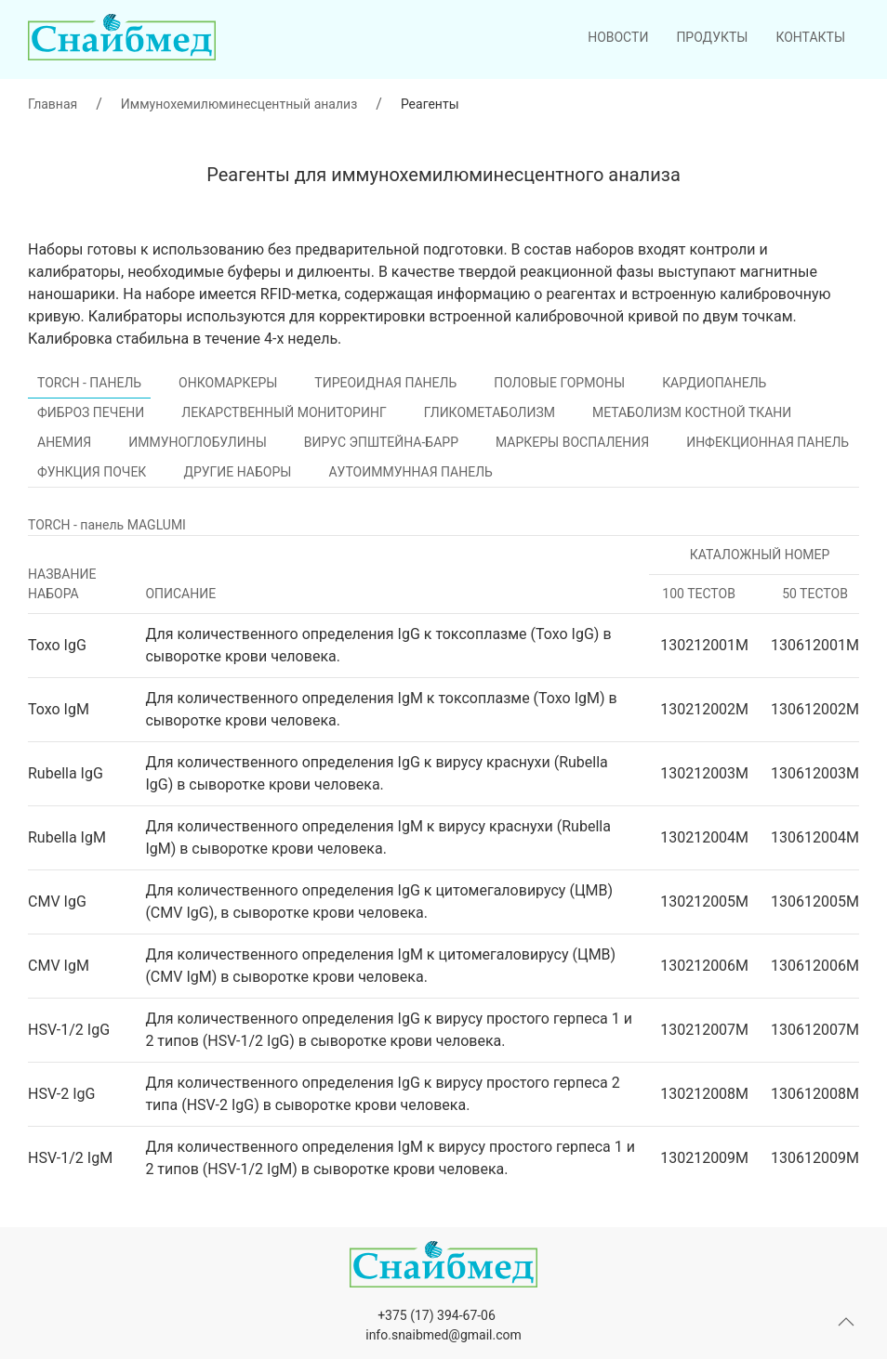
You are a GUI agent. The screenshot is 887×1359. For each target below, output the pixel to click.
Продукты (712, 37)
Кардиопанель (714, 382)
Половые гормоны (559, 382)
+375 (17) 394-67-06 (436, 1315)
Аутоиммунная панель (410, 471)
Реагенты (430, 104)
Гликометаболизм (489, 412)
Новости (618, 37)
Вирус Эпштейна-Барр (381, 442)
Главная (52, 104)
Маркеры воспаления (572, 442)
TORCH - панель (89, 382)
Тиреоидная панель (385, 382)
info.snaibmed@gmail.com (443, 1334)
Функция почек (91, 471)
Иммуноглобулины (197, 442)
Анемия (64, 442)
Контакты (810, 37)
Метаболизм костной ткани (691, 412)
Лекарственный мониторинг (283, 412)
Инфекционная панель (767, 442)
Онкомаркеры (228, 382)
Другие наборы (237, 471)
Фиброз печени (90, 412)
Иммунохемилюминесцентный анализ (239, 104)
